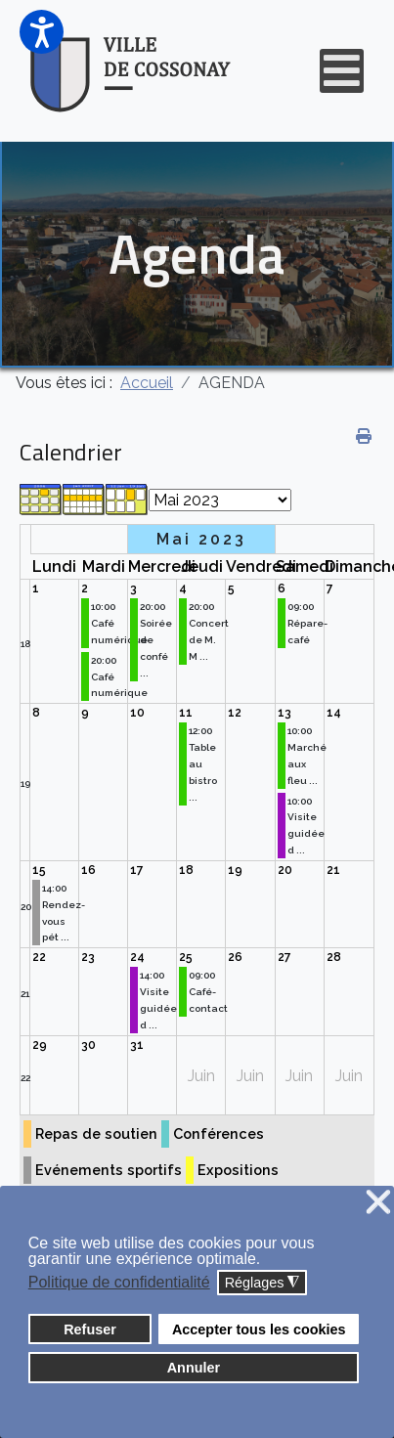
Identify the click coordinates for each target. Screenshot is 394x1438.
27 (284, 957)
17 (137, 870)
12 (234, 712)
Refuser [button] (90, 1329)
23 (88, 957)
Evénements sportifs (108, 1169)
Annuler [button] (193, 1367)
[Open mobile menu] (342, 71)
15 (39, 870)
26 (235, 957)
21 (333, 870)
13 (284, 712)
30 (88, 1045)
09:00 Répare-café (307, 623)
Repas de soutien (96, 1133)
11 (186, 712)
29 (39, 1045)
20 (26, 906)
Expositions (238, 1169)
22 (39, 957)
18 (25, 643)
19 (25, 783)
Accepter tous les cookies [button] (259, 1329)
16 (88, 870)
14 (334, 712)
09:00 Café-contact (208, 992)
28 (334, 957)
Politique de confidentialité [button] (119, 1282)
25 (186, 957)
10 (137, 712)
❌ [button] (378, 1203)
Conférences (218, 1133)
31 (137, 1045)
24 (137, 957)
